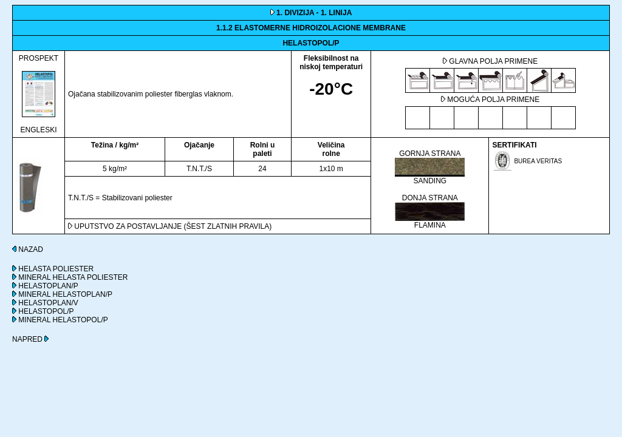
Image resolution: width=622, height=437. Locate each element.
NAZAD (27, 249)
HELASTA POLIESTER (53, 269)
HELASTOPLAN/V (45, 303)
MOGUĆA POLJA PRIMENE (490, 99)
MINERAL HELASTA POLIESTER (70, 277)
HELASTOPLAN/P (45, 286)
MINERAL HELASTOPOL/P (60, 320)
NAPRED (30, 339)
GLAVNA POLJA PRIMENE (490, 61)
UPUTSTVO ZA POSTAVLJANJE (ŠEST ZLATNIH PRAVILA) (170, 226)
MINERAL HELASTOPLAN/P (62, 294)
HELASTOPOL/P (42, 311)
